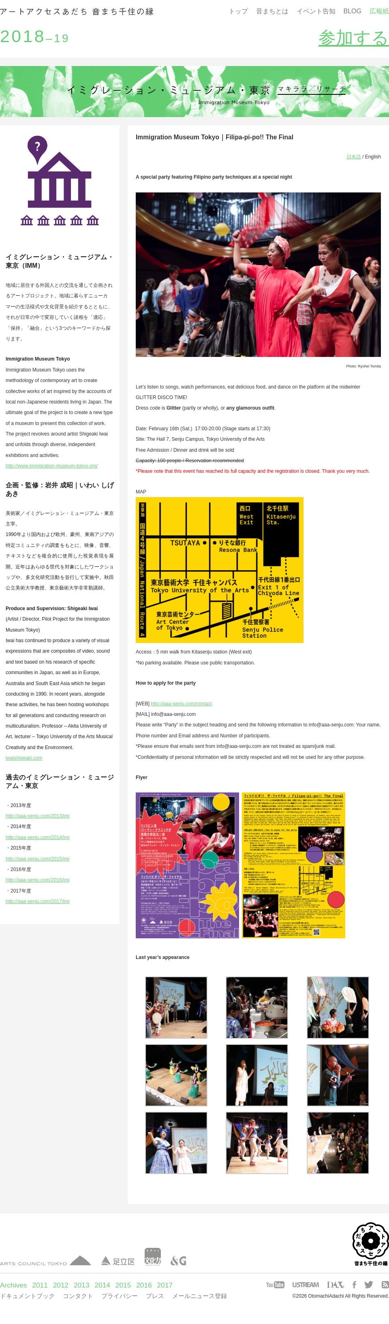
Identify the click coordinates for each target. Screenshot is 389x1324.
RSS (385, 1284)
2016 (144, 1285)
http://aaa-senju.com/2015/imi (37, 859)
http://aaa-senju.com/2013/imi (37, 816)
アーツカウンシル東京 (45, 1261)
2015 (123, 1285)
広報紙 (379, 11)
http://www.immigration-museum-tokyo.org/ (52, 466)
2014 (102, 1285)
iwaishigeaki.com (24, 758)
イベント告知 (316, 11)
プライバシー (119, 1295)
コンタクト (78, 1295)
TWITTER (369, 1284)
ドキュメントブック (27, 1295)
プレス (155, 1295)
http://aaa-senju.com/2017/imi (37, 901)
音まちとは (272, 11)
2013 (82, 1285)
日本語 (353, 157)
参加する (353, 37)
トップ (238, 11)
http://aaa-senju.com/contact (181, 704)
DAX (335, 1284)
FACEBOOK (354, 1284)
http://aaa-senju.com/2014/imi (37, 837)
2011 (40, 1285)
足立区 (118, 1261)
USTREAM (306, 1284)
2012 (61, 1285)
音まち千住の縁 (77, 11)
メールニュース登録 (199, 1295)
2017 (165, 1285)
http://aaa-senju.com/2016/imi (37, 880)
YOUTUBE (275, 1284)
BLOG (352, 11)
